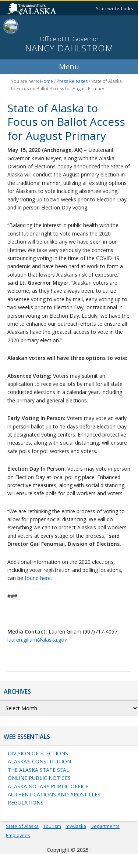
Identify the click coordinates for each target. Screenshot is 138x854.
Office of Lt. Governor (69, 39)
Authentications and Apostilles (54, 794)
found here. (38, 577)
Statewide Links (114, 9)
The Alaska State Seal (38, 769)
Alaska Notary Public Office (48, 786)
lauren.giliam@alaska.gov (37, 639)
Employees (18, 835)
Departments (105, 826)
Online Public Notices (39, 777)
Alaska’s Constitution (39, 761)
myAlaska (76, 826)
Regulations (25, 802)
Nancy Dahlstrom (69, 48)
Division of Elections (38, 753)
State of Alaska (32, 9)
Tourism (52, 826)
